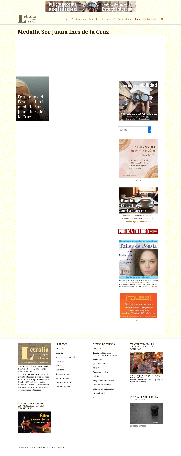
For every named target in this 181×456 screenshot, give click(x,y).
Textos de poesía (64, 386)
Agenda (59, 353)
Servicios (106, 19)
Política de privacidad (103, 389)
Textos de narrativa (65, 382)
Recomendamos (63, 374)
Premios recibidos (102, 372)
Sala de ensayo (63, 378)
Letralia (65, 19)
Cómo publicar (125, 19)
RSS (94, 397)
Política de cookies (102, 384)
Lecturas (60, 370)
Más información (151, 286)
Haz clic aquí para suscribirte (138, 221)
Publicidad (94, 19)
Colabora (97, 376)
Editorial (60, 349)
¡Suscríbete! (99, 393)
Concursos (81, 19)
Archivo (97, 368)
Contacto (97, 349)
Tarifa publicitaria (106, 354)
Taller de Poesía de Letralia (137, 282)
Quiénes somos (100, 363)
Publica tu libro (150, 19)
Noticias (60, 365)
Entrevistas (61, 361)
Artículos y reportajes (66, 357)
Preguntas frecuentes (103, 380)
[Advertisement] (65, 56)
